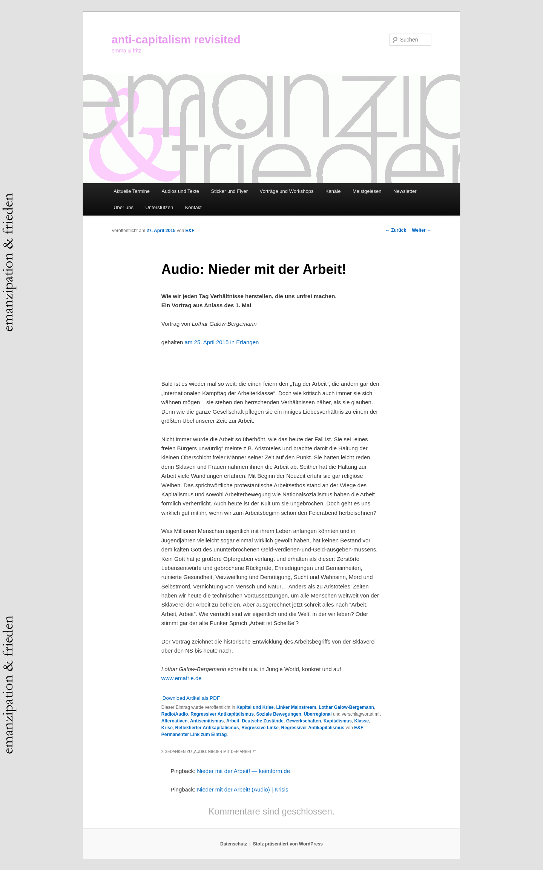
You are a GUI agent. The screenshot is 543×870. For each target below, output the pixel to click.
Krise (167, 727)
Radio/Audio (174, 714)
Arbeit (232, 721)
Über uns (123, 207)
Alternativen (174, 721)
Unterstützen (159, 207)
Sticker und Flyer (229, 191)
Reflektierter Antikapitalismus (207, 727)
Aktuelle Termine (132, 191)
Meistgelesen (367, 191)
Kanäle (333, 191)
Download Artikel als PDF (191, 698)
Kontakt (193, 207)
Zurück (395, 230)
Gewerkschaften (303, 721)
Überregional (318, 714)
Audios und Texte (180, 191)
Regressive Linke (260, 727)
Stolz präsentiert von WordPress (288, 844)
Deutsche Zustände (263, 721)
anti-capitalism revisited (176, 39)
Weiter (421, 230)
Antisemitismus (207, 721)
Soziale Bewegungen (278, 714)
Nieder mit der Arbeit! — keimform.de (243, 771)
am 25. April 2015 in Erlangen (222, 342)
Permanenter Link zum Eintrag (194, 734)
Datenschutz (233, 844)
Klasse (361, 721)
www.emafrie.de (181, 678)
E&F (189, 230)
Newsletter (404, 191)
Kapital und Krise (255, 707)
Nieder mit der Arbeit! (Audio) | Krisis (242, 789)
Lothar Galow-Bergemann (346, 707)
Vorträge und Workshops (287, 191)
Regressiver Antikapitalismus (222, 714)
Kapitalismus (338, 721)
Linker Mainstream (296, 707)
